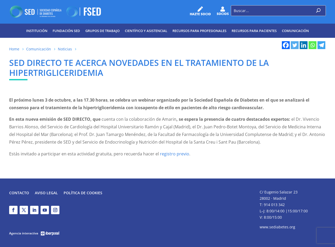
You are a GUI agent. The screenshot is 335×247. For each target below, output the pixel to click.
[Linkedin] (304, 45)
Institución (36, 30)
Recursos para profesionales (199, 30)
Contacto (19, 193)
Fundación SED (66, 30)
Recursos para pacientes (254, 30)
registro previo (174, 154)
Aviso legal (46, 193)
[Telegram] (321, 45)
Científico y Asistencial (146, 30)
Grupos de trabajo (102, 30)
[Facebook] (286, 45)
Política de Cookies (83, 193)
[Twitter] (295, 45)
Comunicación (295, 30)
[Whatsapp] (312, 45)
